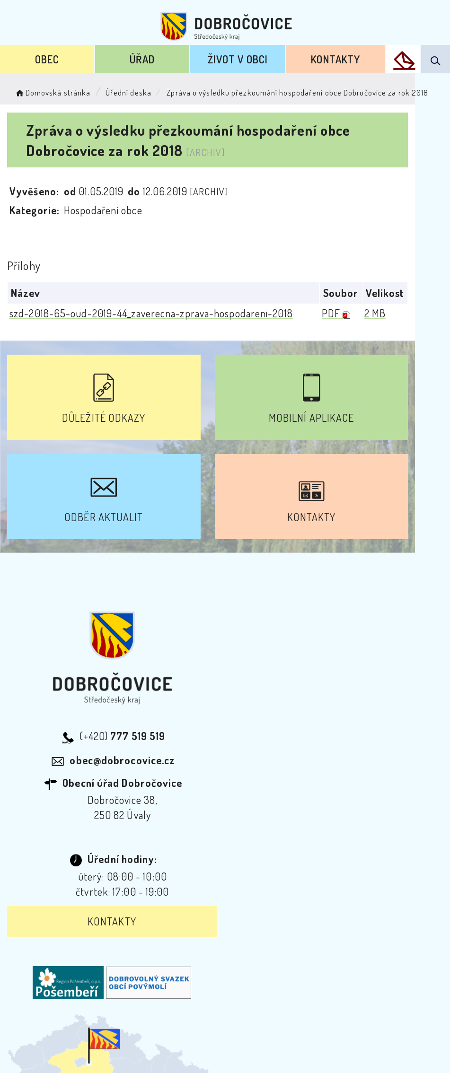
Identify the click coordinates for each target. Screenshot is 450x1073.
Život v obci (238, 59)
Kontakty (335, 59)
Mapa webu (301, 959)
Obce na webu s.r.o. (251, 1035)
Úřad (142, 59)
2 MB (409, 312)
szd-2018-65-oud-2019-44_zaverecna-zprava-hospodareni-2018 (151, 312)
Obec (47, 59)
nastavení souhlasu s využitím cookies (313, 1051)
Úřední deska (128, 92)
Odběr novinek (226, 959)
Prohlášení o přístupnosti (122, 959)
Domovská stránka (52, 92)
